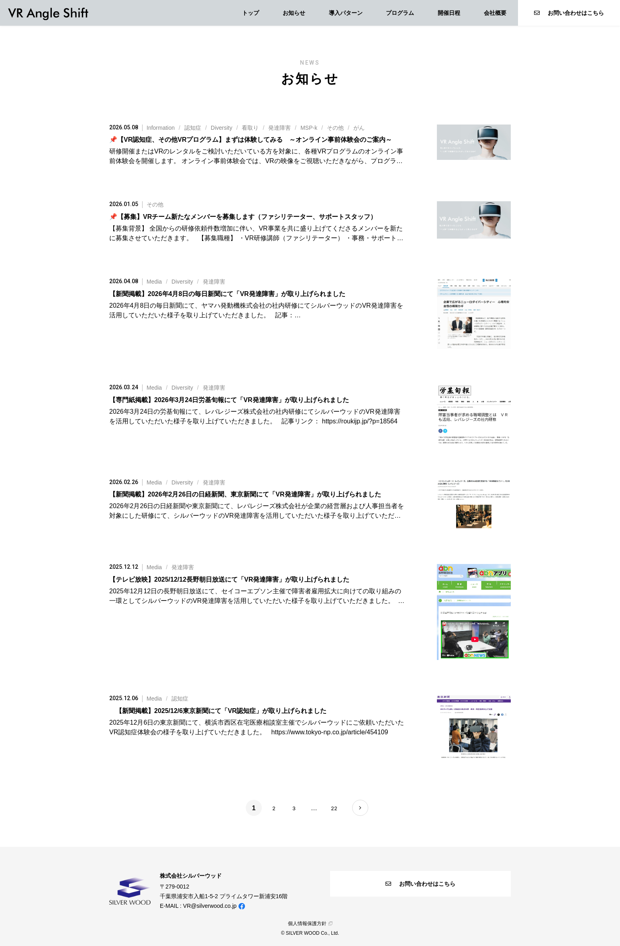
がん (359, 128)
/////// (256, 128)
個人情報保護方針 (310, 923)
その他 (335, 128)
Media (154, 281)
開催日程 (449, 13)
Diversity (221, 128)
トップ (250, 13)
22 (334, 808)
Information (161, 128)
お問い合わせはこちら (569, 13)
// (186, 281)
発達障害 (279, 128)
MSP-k (308, 128)
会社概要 (495, 13)
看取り (250, 128)
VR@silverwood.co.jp (210, 906)
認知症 (192, 128)
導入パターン (346, 13)
